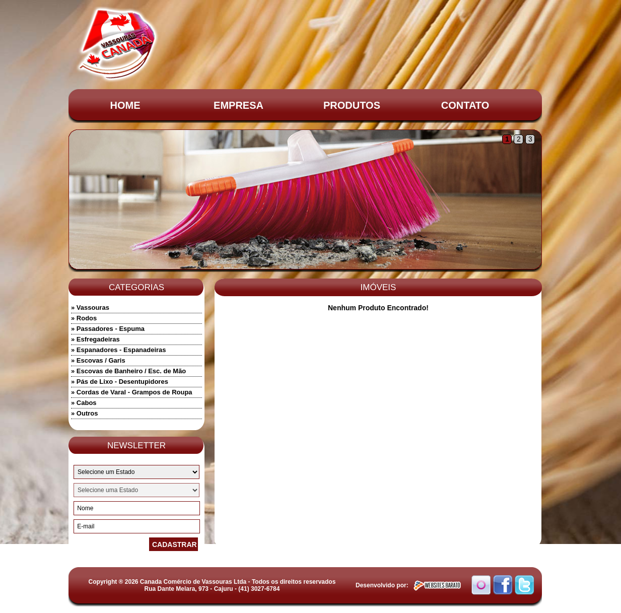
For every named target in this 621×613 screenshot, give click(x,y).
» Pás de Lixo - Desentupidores (119, 381)
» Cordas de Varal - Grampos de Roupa (131, 392)
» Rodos (84, 318)
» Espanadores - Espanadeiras (118, 350)
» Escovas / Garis (98, 360)
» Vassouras (90, 307)
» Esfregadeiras (95, 339)
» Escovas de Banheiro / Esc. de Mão (128, 371)
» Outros (84, 413)
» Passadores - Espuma (108, 328)
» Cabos (84, 402)
